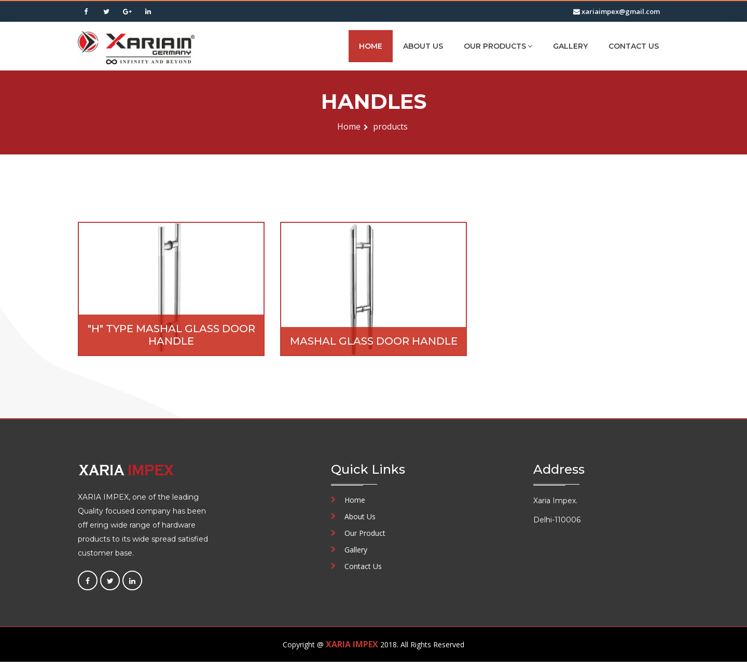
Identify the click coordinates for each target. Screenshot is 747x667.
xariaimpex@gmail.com (616, 11)
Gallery (570, 46)
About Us (423, 46)
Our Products (498, 46)
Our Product (364, 533)
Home (370, 46)
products (390, 126)
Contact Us (633, 46)
